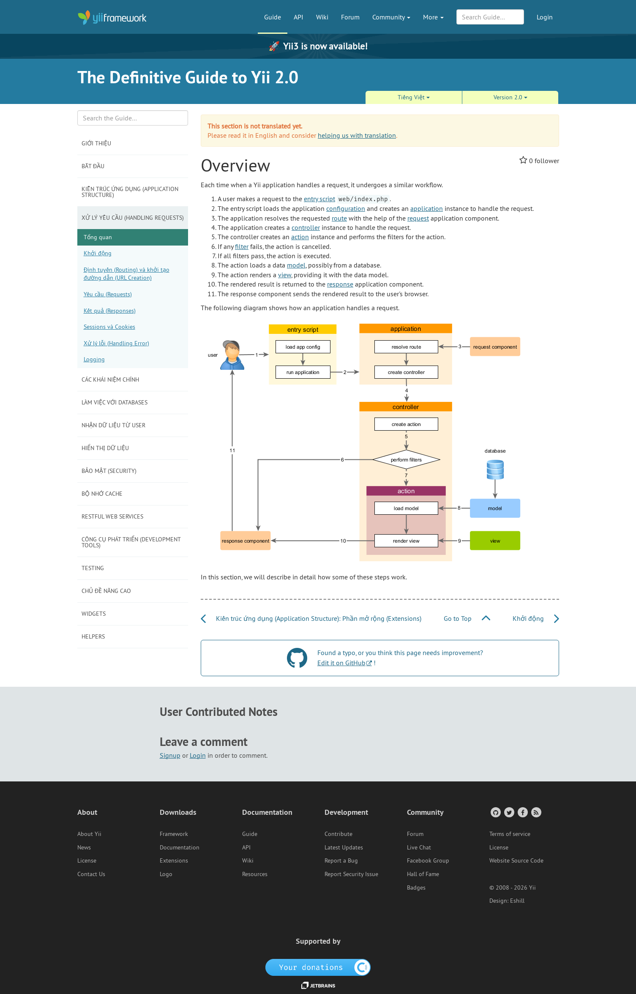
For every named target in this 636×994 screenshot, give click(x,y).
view (284, 274)
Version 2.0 (510, 97)
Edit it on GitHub (341, 662)
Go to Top (467, 618)
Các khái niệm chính (110, 379)
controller (306, 227)
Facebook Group (428, 860)
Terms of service (509, 834)
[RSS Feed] (535, 812)
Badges (416, 887)
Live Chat (419, 847)
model (296, 265)
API (298, 17)
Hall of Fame (423, 874)
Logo (166, 874)
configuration (345, 208)
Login (545, 17)
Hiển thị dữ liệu (105, 448)
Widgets (94, 613)
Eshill (517, 900)
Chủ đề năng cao (106, 591)
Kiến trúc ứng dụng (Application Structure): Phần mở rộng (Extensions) (311, 618)
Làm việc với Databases (114, 402)
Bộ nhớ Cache (102, 493)
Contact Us (91, 874)
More (433, 17)
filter (241, 246)
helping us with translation (357, 135)
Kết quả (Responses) (110, 310)
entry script (319, 198)
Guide (272, 17)
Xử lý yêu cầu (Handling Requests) (133, 217)
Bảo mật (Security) (109, 471)
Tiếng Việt (414, 97)
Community (391, 17)
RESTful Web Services (112, 516)
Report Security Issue (351, 874)
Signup (170, 755)
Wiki (322, 17)
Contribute (338, 834)
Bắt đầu (93, 166)
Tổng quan (98, 237)
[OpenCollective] (318, 966)
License (86, 860)
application (426, 208)
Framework (174, 834)
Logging (94, 359)
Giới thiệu (96, 143)
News (84, 847)
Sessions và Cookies (109, 326)
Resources (255, 874)
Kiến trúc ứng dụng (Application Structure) (130, 192)
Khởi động (98, 253)
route (339, 218)
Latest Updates (344, 847)
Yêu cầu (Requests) (108, 294)
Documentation (179, 847)
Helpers (93, 636)
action (300, 236)
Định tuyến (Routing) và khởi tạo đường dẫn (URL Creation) (126, 274)
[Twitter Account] (508, 812)
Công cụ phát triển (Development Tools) (131, 542)
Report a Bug (341, 860)
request (418, 218)
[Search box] (132, 118)
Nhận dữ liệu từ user (113, 425)
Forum (350, 17)
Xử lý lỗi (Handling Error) (116, 343)
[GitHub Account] (495, 812)
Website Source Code (516, 860)
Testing (93, 568)
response (340, 284)
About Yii (89, 834)
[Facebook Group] (522, 812)
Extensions (174, 860)
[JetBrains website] (318, 985)
